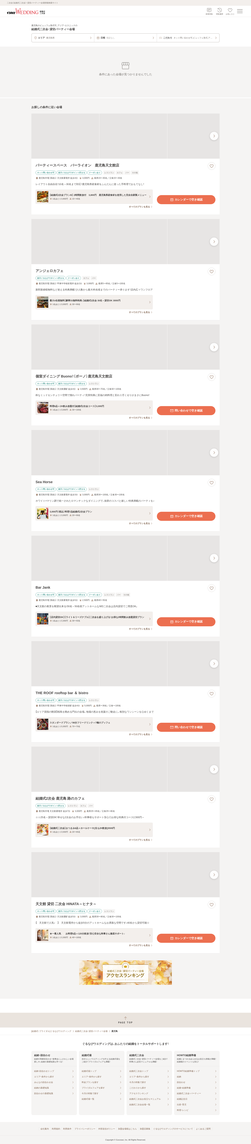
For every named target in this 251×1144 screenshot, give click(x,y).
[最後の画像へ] (214, 136)
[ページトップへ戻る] (125, 1020)
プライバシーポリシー (84, 1129)
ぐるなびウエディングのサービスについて (173, 1129)
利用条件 (67, 1129)
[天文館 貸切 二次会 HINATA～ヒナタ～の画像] (125, 874)
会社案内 (44, 1129)
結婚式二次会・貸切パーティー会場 (91, 1031)
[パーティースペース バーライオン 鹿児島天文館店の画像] (125, 136)
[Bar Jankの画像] (125, 558)
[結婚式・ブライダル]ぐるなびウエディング (51, 1031)
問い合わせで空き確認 (186, 411)
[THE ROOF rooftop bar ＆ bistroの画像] (125, 663)
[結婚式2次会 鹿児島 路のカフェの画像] (125, 769)
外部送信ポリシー (106, 1129)
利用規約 (56, 1129)
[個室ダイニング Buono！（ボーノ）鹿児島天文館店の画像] (125, 347)
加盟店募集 (145, 1129)
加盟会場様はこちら (127, 1129)
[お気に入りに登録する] (211, 166)
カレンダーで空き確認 (186, 200)
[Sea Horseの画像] (125, 452)
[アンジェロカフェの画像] (125, 241)
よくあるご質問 (203, 1129)
